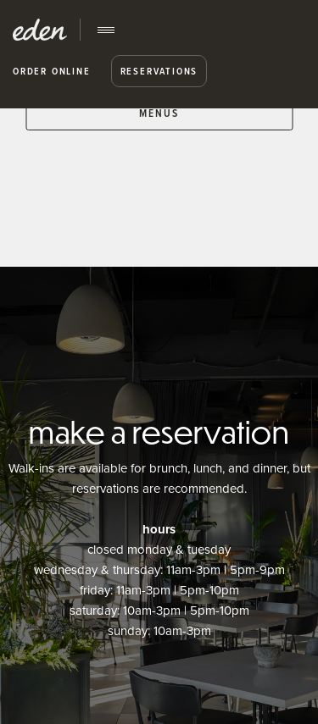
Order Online (52, 71)
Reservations (159, 71)
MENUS (159, 113)
